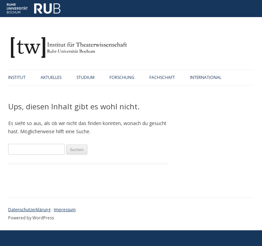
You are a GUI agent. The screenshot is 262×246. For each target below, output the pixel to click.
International (205, 77)
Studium (85, 77)
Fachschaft (162, 77)
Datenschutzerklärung (29, 210)
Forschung (122, 77)
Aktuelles (51, 77)
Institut (17, 77)
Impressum (65, 210)
